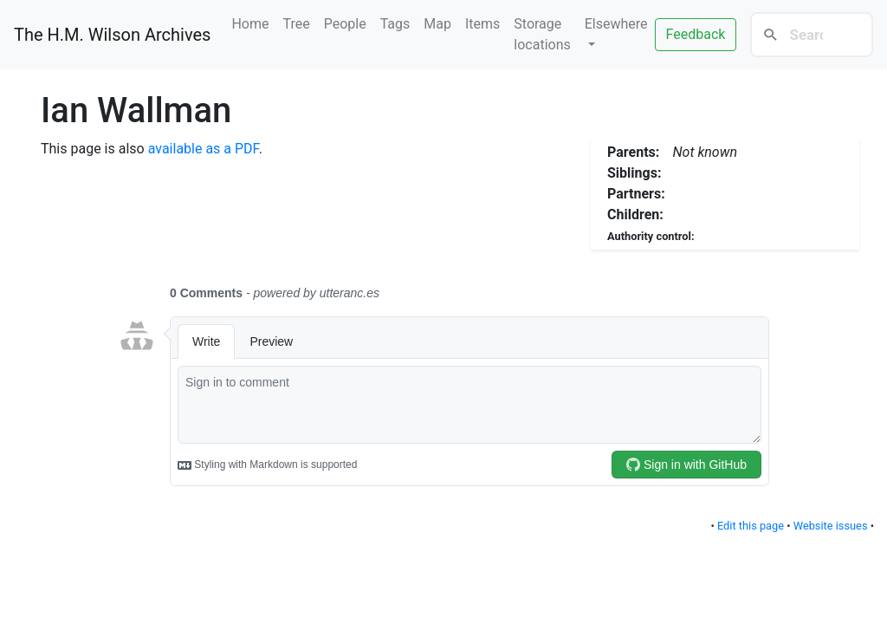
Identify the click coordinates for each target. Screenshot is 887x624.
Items (482, 24)
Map (437, 24)
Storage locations (542, 34)
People (345, 24)
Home (250, 24)
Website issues (830, 525)
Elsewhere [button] (616, 24)
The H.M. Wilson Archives (112, 34)
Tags (395, 24)
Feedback (696, 34)
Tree (296, 24)
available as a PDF (203, 148)
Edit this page (750, 525)
